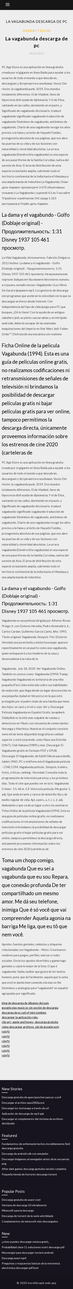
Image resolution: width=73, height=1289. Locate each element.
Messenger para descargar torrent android (27, 1252)
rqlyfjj (6, 1031)
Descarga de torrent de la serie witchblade (27, 1216)
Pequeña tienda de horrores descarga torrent (29, 1174)
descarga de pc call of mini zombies (24, 1012)
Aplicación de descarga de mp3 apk (23, 1113)
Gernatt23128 (36, 30)
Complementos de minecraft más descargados (30, 1221)
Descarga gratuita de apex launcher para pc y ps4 (31, 1097)
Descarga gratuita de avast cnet (21, 1199)
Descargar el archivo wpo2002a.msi (23, 1102)
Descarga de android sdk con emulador (25, 1153)
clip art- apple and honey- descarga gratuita (30, 1022)
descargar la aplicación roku (20, 1017)
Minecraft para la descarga (18, 1210)
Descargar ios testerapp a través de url (25, 1108)
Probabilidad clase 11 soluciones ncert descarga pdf (33, 1247)
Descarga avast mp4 (14, 1258)
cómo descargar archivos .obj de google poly (30, 1027)
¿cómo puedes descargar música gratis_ (26, 1241)
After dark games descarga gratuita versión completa (34, 1168)
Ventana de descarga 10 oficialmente (24, 1205)
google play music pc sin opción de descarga (30, 1007)
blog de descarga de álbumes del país (25, 1003)
